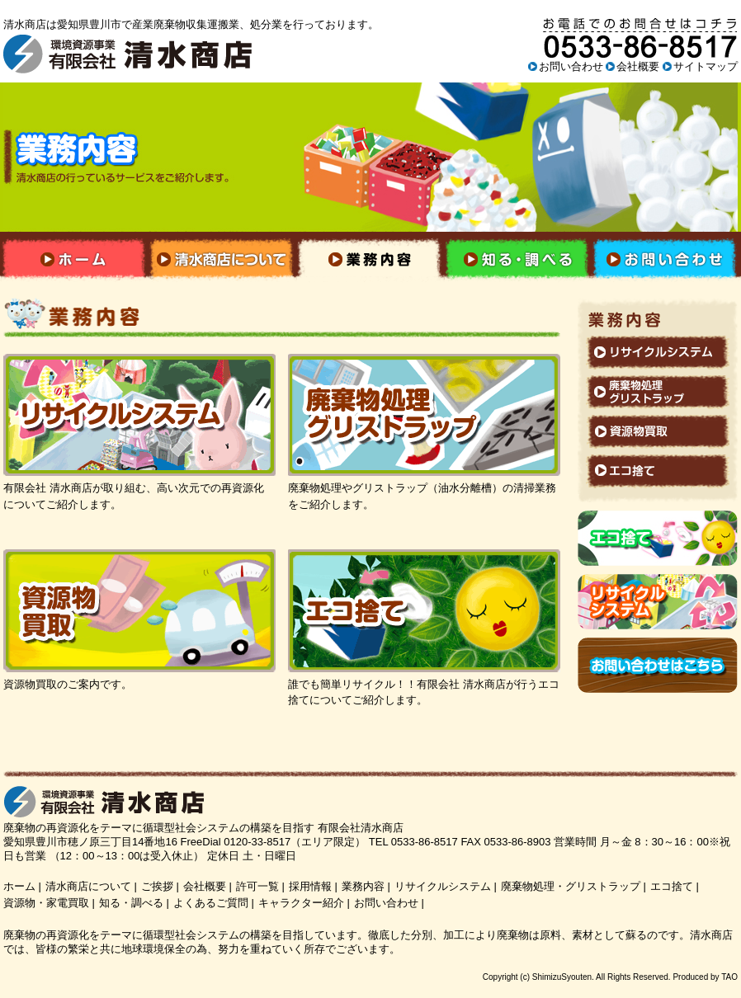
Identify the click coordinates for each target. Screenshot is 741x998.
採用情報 (310, 886)
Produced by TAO (705, 977)
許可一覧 (257, 886)
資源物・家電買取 (46, 903)
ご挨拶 (157, 886)
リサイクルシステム (442, 886)
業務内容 (363, 886)
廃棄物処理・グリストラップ (570, 886)
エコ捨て (671, 886)
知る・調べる (131, 903)
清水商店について (88, 886)
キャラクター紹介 (301, 903)
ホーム (19, 886)
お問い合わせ (571, 66)
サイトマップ (705, 66)
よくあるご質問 (210, 903)
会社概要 (637, 66)
